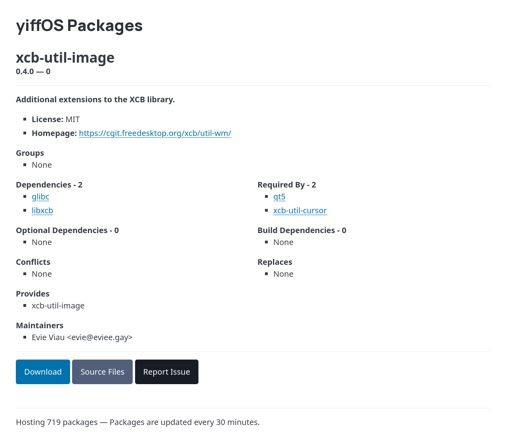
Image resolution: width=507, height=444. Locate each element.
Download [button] (43, 371)
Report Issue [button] (166, 371)
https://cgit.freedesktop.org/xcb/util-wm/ (155, 133)
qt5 (279, 196)
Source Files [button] (102, 371)
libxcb (42, 210)
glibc (41, 196)
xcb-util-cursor (300, 210)
